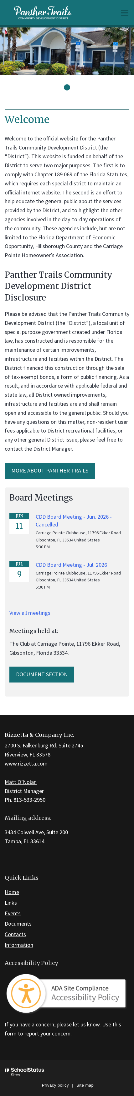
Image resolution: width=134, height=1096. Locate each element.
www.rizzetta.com (26, 763)
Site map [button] (85, 1085)
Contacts (15, 934)
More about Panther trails (49, 470)
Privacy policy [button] (55, 1085)
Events (13, 913)
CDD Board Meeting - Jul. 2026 (71, 564)
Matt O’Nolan (21, 781)
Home (12, 892)
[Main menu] (124, 12)
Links (11, 902)
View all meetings (29, 612)
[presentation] (67, 87)
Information (19, 944)
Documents (18, 923)
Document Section (42, 674)
